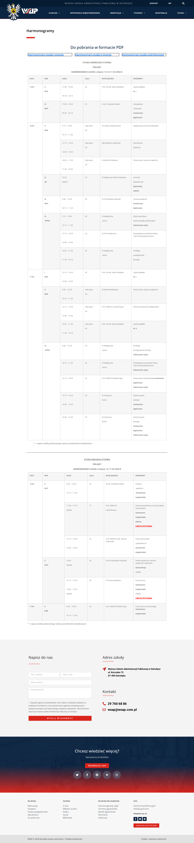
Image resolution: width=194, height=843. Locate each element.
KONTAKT (154, 3)
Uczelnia (54, 13)
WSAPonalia (161, 13)
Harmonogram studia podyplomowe (143, 54)
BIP (170, 3)
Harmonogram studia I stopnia (46, 54)
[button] (183, 3)
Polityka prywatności (73, 839)
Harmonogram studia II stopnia (93, 54)
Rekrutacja (117, 13)
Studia (181, 13)
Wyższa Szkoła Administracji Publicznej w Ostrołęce (99, 3)
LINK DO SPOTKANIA (143, 598)
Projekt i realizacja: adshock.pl (153, 839)
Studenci (139, 13)
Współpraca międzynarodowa (85, 13)
